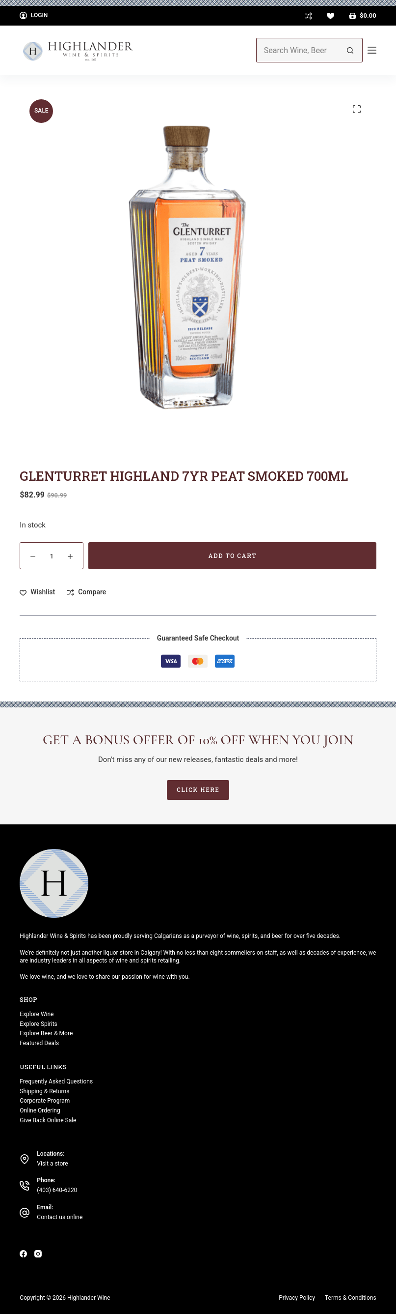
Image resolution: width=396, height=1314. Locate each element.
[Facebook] (23, 1253)
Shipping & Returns (44, 1090)
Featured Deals (39, 1043)
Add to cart (232, 555)
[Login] (34, 16)
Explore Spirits (38, 1023)
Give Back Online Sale (48, 1120)
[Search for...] (297, 50)
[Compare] (308, 16)
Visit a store (52, 1163)
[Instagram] (38, 1253)
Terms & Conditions (350, 1297)
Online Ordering (40, 1110)
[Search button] (350, 50)
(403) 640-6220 (57, 1190)
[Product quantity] (51, 555)
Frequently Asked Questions (56, 1081)
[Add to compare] (86, 592)
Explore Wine (36, 1013)
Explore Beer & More (46, 1033)
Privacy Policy (297, 1297)
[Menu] (372, 50)
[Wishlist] (330, 16)
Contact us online (59, 1217)
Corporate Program (45, 1100)
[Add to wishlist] (37, 592)
